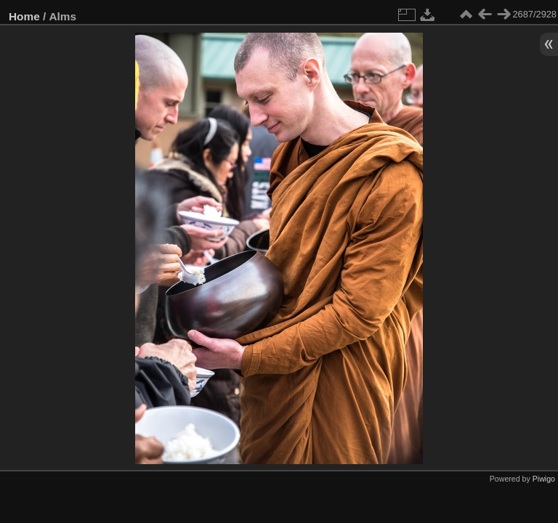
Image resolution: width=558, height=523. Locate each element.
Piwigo (544, 478)
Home (24, 16)
